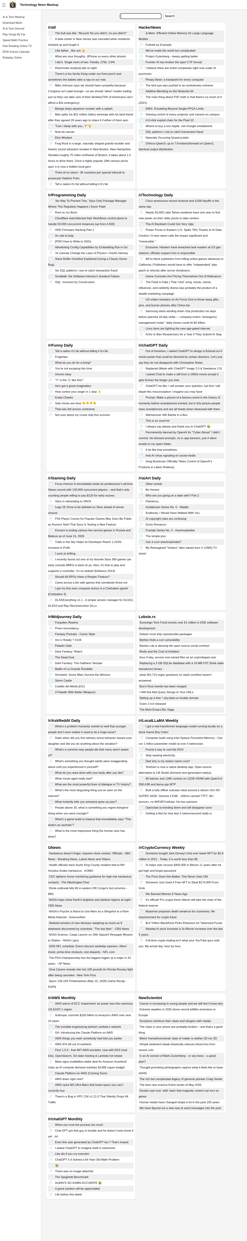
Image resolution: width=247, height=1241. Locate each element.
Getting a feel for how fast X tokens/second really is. (179, 813)
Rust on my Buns (66, 212)
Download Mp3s (12, 22)
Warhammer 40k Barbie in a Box (167, 415)
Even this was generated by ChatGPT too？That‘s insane (92, 1142)
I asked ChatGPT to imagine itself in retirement (85, 1148)
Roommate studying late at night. (76, 68)
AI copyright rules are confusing (166, 518)
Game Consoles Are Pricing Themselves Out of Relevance (183, 276)
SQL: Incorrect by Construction (75, 282)
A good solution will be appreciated (77, 1188)
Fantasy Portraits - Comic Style (75, 634)
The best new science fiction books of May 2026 (170, 1084)
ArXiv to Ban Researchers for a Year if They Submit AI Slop (184, 334)
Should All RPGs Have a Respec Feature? (82, 576)
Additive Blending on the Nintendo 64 (169, 91)
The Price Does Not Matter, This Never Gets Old (177, 876)
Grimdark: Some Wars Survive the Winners (82, 674)
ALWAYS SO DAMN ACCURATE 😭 (78, 1182)
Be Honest (152, 489)
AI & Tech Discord (13, 28)
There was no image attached (74, 1171)
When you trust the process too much (79, 1124)
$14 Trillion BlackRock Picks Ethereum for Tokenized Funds (184, 923)
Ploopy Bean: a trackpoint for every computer (175, 79)
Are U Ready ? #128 (68, 640)
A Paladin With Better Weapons (75, 692)
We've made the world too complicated (170, 50)
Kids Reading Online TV (17, 46)
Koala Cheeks (64, 397)
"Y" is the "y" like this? (69, 380)
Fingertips (61, 357)
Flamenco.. (153, 501)
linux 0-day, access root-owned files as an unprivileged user (177, 657)
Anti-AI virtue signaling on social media (171, 455)
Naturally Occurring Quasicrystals (167, 137)
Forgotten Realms (66, 622)
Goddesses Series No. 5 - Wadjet (167, 507)
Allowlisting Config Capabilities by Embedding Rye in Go (91, 247)
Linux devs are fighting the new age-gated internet (178, 328)
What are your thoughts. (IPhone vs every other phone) (90, 56)
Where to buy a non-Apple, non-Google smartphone (179, 126)
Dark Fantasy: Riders (68, 651)
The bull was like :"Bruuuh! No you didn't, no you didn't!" (91, 33)
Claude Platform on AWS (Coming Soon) (81, 1073)
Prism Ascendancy (67, 628)
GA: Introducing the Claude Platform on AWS (84, 1032)
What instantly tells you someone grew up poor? (86, 801)
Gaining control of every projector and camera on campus (183, 114)
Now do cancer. (65, 132)
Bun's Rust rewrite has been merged (162, 686)
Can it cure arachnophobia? (163, 542)
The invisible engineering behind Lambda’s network (88, 1026)
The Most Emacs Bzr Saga (156, 709)
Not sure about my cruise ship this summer (82, 415)
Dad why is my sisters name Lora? (168, 761)
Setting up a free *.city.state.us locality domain (169, 698)
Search (170, 16)
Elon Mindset (63, 137)
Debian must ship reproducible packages (165, 634)
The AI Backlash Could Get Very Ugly (170, 224)
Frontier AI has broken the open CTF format (174, 62)
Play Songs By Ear (14, 34)
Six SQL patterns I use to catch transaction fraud (86, 270)
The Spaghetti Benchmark (72, 1177)
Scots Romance (156, 524)
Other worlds (154, 484)
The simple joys (156, 536)
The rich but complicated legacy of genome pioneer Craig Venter (180, 1079)
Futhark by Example (158, 44)
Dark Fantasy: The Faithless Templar (78, 663)
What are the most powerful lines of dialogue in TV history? (93, 784)
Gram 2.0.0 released (152, 703)
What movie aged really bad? (74, 778)
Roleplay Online (12, 57)
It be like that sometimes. (162, 449)
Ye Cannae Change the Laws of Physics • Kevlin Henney (91, 253)
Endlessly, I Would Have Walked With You (172, 513)
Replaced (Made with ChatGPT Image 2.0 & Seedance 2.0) (184, 368)
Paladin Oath (63, 645)
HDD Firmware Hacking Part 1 (74, 230)
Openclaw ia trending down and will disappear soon (179, 807)
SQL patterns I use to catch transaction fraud (174, 132)
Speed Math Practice (15, 40)
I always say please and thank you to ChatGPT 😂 (178, 426)
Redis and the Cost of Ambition (159, 651)
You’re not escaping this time (73, 368)
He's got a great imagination (73, 386)
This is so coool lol (157, 420)
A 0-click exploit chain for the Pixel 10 (170, 120)
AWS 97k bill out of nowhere (73, 1044)
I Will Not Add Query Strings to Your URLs (166, 692)
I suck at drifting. (65, 553)
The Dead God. (65, 657)
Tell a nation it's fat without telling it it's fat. (82, 184)
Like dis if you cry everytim (72, 1153)
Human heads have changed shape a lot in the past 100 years (179, 1102)
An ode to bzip (64, 235)
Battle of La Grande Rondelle (73, 669)
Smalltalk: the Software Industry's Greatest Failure (87, 276)
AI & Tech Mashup (14, 17)
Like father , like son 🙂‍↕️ (70, 50)
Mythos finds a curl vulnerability (159, 640)
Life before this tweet (68, 1194)
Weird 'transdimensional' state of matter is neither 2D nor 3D (178, 1038)
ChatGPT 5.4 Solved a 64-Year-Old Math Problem (87, 1159)
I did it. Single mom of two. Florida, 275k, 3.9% (85, 62)
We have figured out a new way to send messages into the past (180, 1108)
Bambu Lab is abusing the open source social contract (174, 645)
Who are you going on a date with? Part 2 (172, 495)
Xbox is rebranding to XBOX (73, 501)
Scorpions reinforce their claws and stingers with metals (175, 1021)
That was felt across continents (75, 409)
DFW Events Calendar (16, 51)
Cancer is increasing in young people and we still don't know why (181, 1003)
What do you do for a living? (73, 362)
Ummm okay (63, 374)
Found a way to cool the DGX (165, 749)
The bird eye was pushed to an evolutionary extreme (179, 85)
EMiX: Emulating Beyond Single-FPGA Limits (175, 108)
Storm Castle (63, 680)
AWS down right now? (69, 1079)
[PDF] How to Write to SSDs (73, 241)
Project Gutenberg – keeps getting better (172, 56)
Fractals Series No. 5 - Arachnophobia (170, 530)
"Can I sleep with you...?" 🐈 (73, 126)
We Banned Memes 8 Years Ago (166, 894)
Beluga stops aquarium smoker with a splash (84, 108)
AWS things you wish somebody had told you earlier (88, 1038)
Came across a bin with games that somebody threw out (91, 582)
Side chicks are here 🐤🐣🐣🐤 (76, 403)
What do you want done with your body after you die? (89, 772)
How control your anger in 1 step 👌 (78, 391)
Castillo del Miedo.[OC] (70, 686)
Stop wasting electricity (160, 755)
